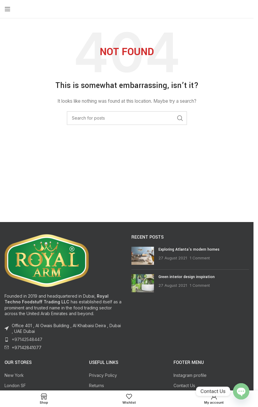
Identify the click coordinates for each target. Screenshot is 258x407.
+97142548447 (27, 339)
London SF (15, 385)
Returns (96, 385)
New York (14, 375)
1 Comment (200, 258)
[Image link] (47, 259)
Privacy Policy (103, 375)
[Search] (127, 118)
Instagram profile (190, 375)
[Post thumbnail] (142, 256)
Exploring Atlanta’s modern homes (189, 249)
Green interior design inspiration (186, 277)
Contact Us (184, 385)
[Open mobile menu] (8, 9)
